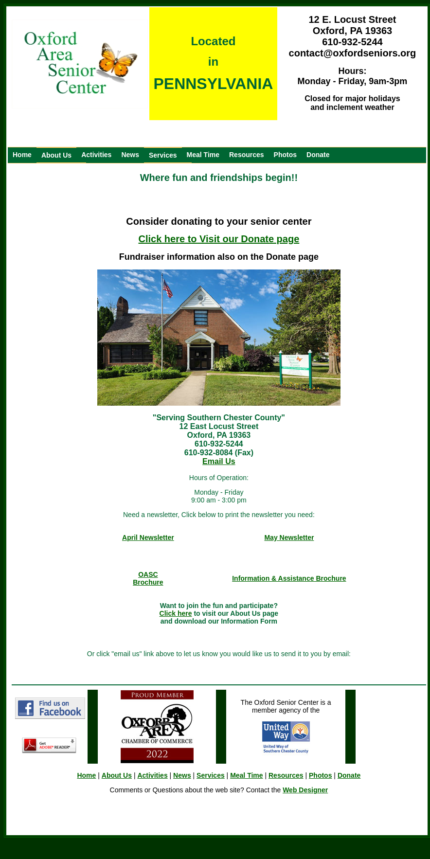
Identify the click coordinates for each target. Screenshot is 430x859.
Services (163, 155)
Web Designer (305, 790)
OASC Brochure (148, 578)
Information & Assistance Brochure (289, 578)
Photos (285, 155)
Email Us (218, 461)
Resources (246, 155)
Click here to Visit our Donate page (218, 238)
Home (22, 155)
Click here (176, 613)
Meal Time (203, 155)
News (130, 155)
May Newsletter (289, 537)
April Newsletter (148, 537)
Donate (317, 155)
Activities (96, 155)
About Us (56, 155)
